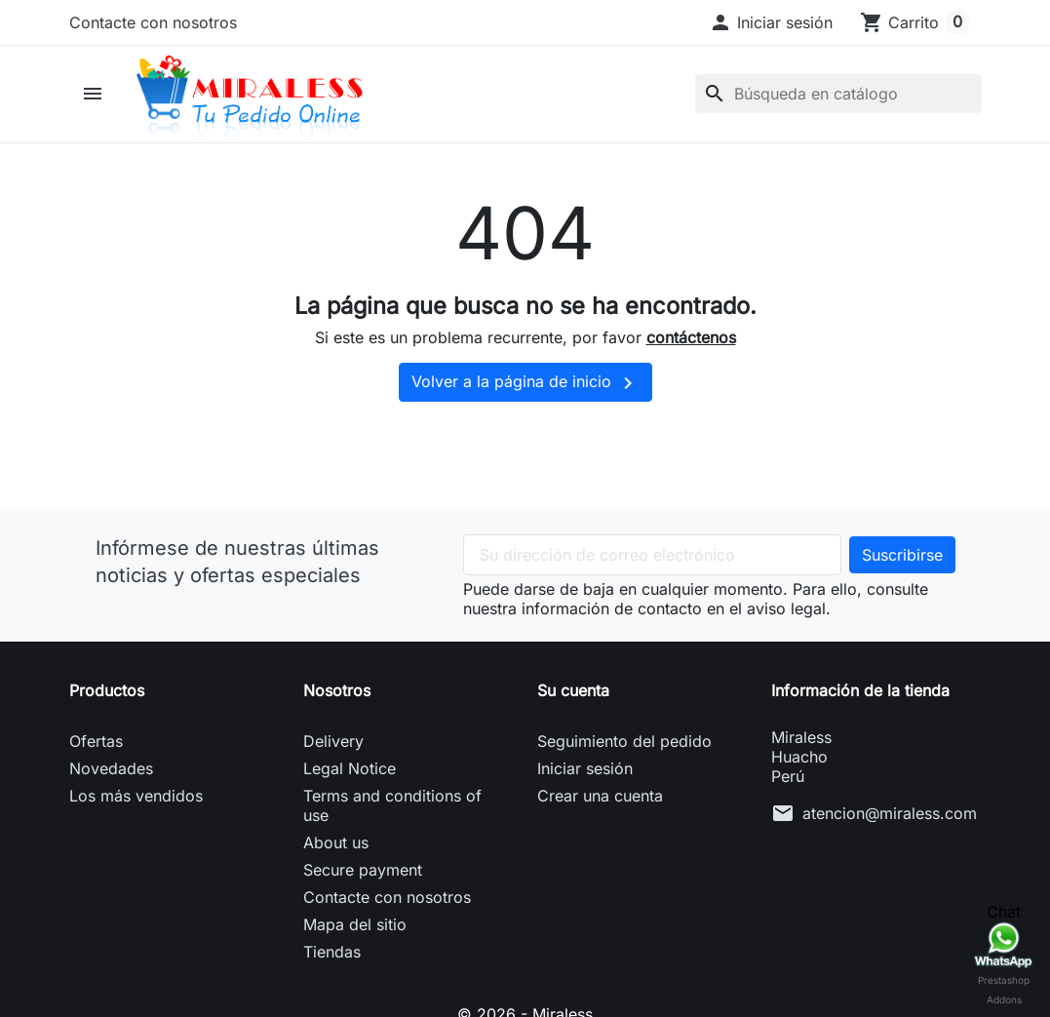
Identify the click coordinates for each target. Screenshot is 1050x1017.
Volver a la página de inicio (525, 383)
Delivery (333, 741)
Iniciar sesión (585, 768)
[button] (770, 22)
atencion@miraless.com (889, 813)
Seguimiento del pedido (624, 741)
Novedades (111, 768)
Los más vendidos (136, 795)
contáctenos (691, 337)
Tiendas (332, 951)
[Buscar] (838, 93)
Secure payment (362, 870)
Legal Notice (349, 768)
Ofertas (96, 741)
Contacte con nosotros (153, 22)
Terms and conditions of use (392, 805)
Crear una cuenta (600, 795)
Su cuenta (573, 690)
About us (336, 842)
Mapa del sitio (355, 924)
